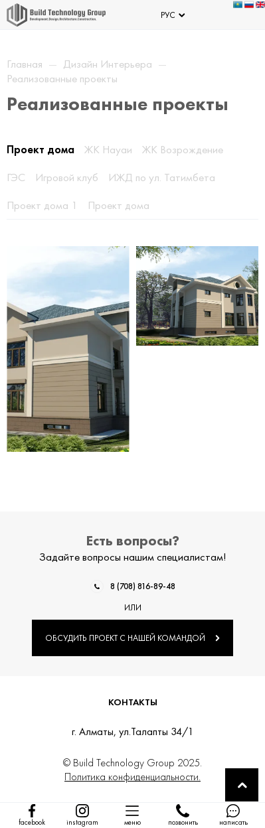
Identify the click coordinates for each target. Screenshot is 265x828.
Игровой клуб (66, 177)
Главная (25, 63)
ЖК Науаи (108, 149)
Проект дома (40, 149)
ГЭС (16, 177)
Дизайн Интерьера (107, 63)
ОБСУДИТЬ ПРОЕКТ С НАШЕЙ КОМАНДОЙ (132, 638)
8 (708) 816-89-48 (142, 586)
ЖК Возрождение (182, 149)
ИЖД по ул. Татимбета (161, 177)
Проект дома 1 (42, 205)
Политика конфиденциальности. (132, 777)
